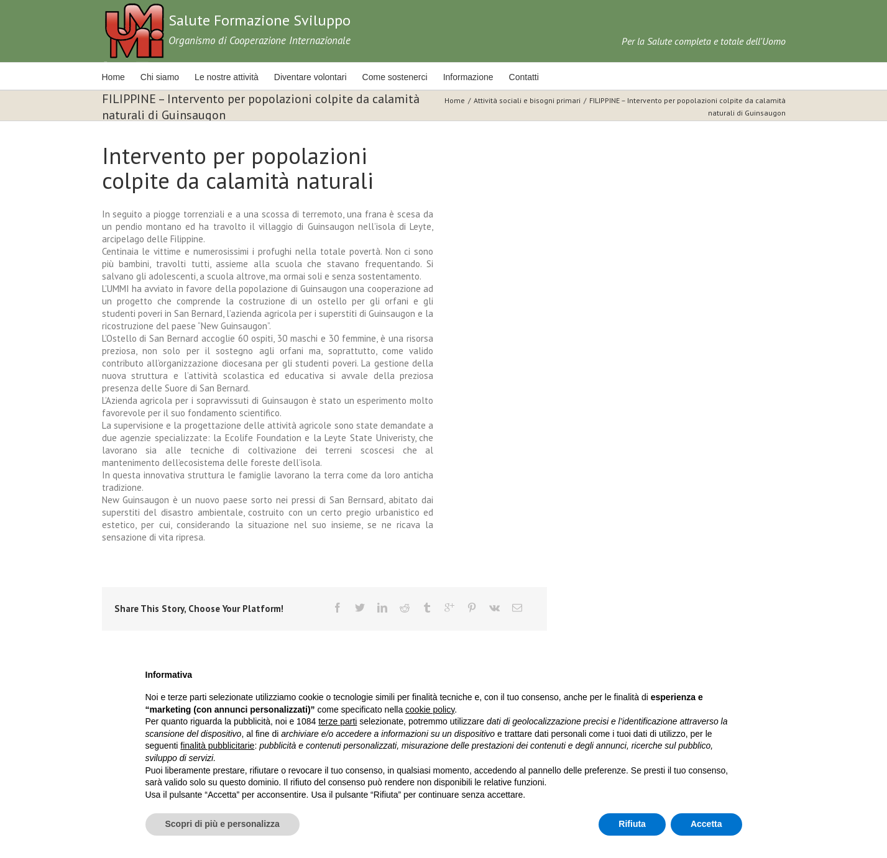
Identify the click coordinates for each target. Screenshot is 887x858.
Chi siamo (159, 77)
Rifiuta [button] (632, 824)
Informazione (468, 77)
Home (113, 77)
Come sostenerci (395, 77)
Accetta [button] (706, 824)
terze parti (337, 721)
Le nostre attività (227, 77)
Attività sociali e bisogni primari (527, 100)
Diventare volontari (310, 77)
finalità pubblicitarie (217, 746)
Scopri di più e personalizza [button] (222, 824)
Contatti (524, 77)
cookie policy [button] (429, 709)
